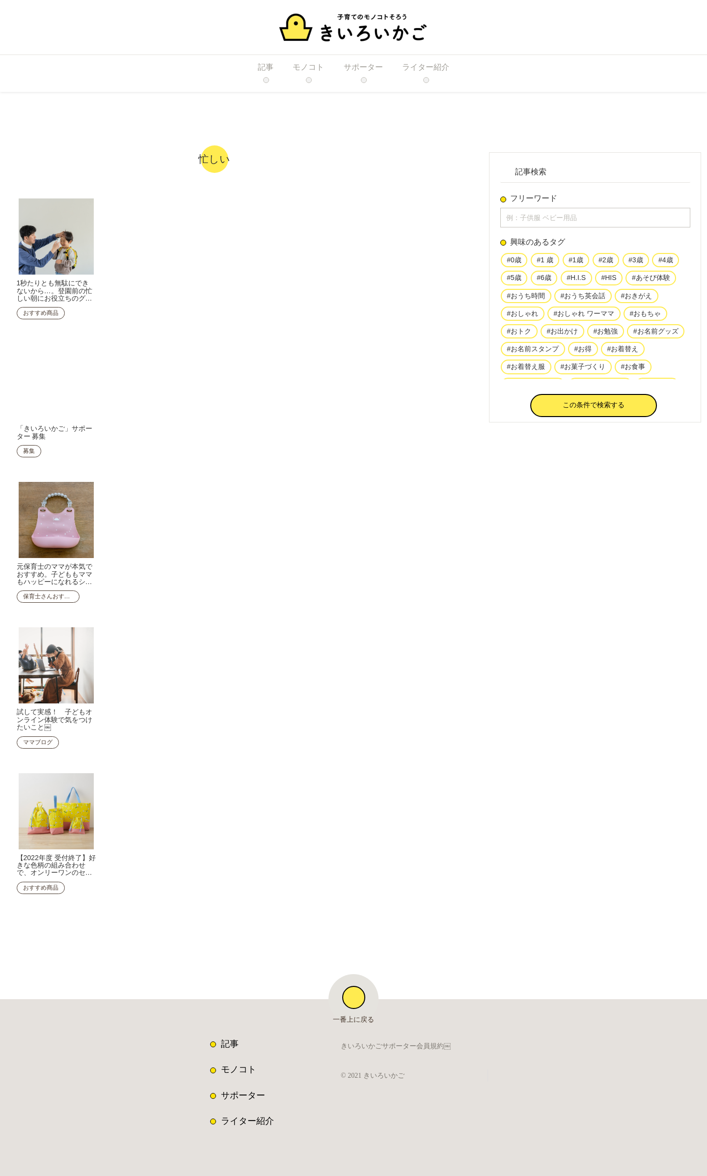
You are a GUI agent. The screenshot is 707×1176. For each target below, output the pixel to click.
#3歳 (634, 262)
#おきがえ (636, 298)
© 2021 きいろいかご (375, 1069)
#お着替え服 (526, 370)
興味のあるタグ (537, 244)
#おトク (519, 334)
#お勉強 (605, 334)
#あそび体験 (647, 280)
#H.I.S (575, 280)
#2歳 (604, 262)
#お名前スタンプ (533, 352)
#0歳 (514, 262)
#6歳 (544, 280)
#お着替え (622, 352)
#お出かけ (562, 334)
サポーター (243, 1089)
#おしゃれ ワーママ (583, 316)
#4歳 (663, 262)
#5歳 (514, 280)
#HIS (605, 280)
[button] (593, 407)
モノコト (238, 1063)
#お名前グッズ (654, 334)
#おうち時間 (526, 298)
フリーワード (533, 198)
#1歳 (575, 262)
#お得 (583, 352)
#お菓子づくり (582, 370)
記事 (230, 1038)
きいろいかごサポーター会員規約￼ (396, 1041)
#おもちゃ (644, 316)
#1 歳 (545, 262)
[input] (595, 218)
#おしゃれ (522, 316)
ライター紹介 (247, 1115)
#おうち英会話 (582, 298)
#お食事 (632, 370)
